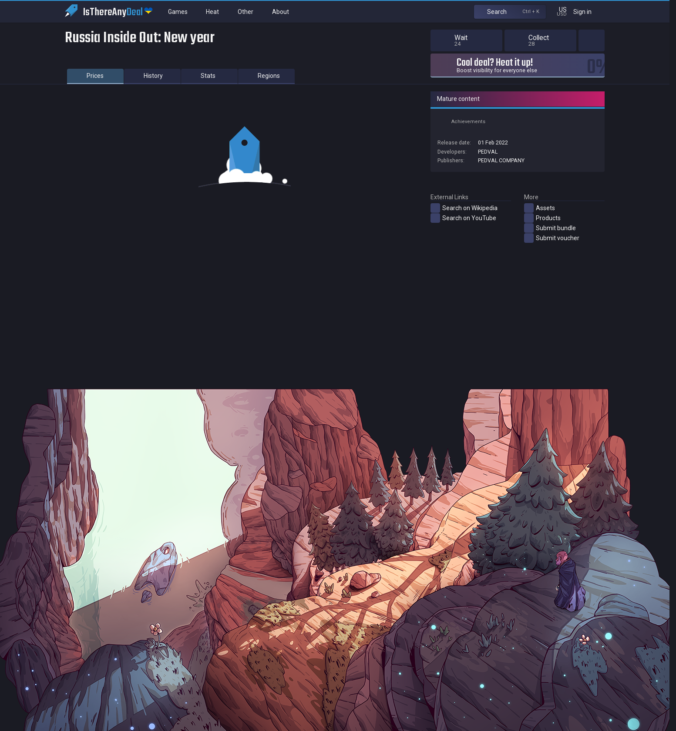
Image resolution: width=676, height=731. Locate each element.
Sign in (587, 11)
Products (542, 218)
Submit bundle (550, 228)
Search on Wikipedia (464, 208)
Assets (539, 208)
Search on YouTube (463, 218)
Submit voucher (551, 238)
